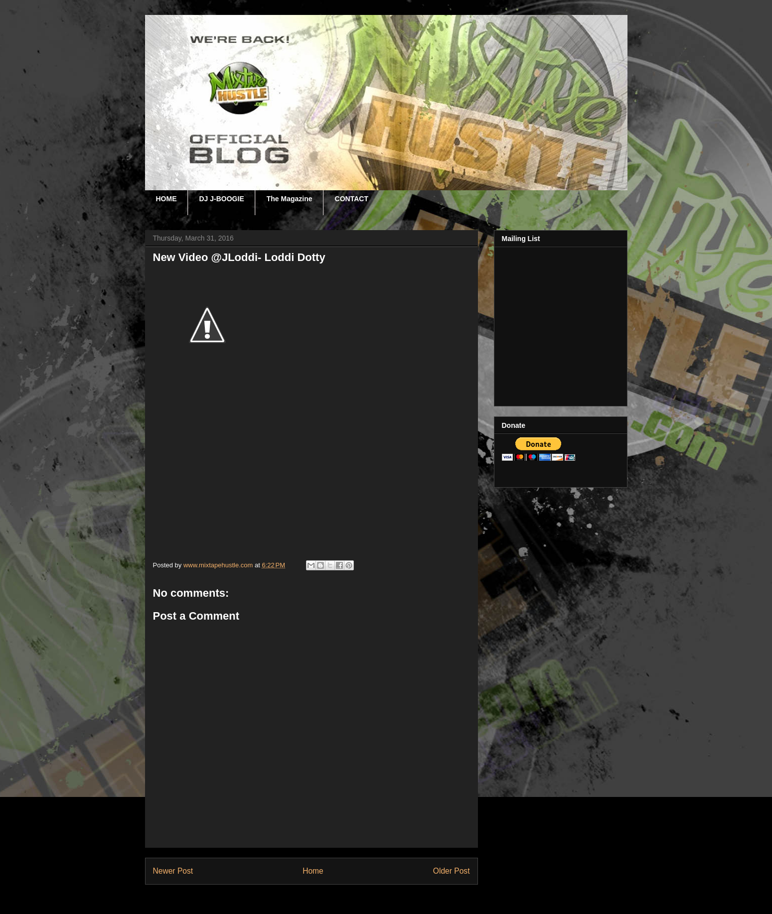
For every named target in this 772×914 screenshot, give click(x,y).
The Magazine (289, 199)
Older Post (451, 871)
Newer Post (173, 871)
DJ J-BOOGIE (221, 199)
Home (313, 871)
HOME (166, 199)
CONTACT (351, 199)
